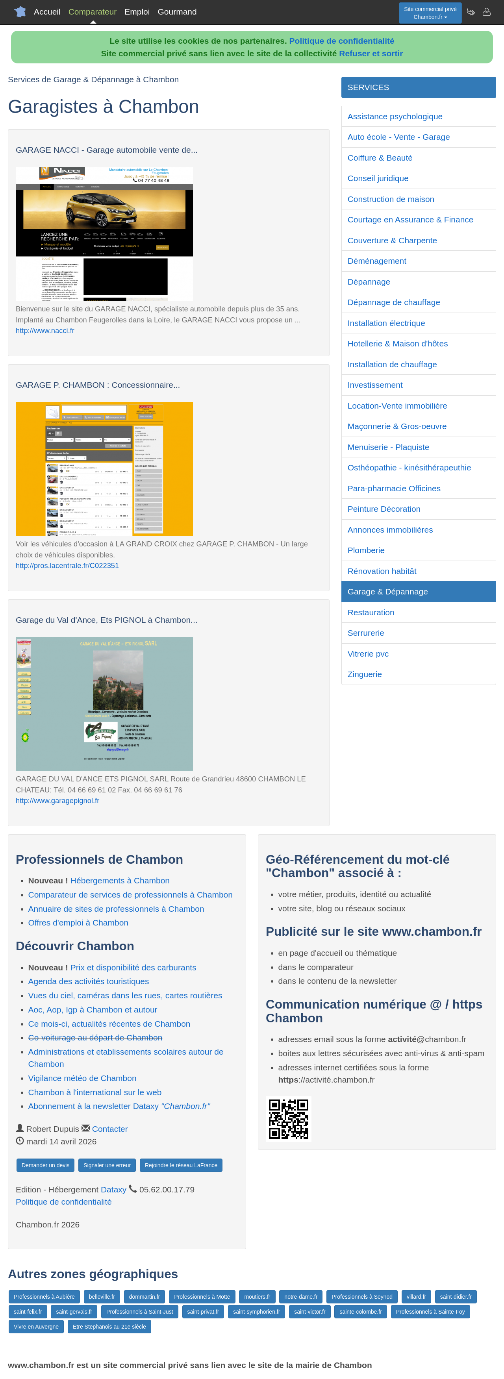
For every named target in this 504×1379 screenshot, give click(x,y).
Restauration (371, 612)
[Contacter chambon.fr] (486, 12)
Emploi (137, 11)
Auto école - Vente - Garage (399, 136)
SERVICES (368, 87)
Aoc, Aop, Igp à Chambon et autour (93, 1009)
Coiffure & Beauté (380, 157)
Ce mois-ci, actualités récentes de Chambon (109, 1023)
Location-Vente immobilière (397, 405)
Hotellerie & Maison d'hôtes (398, 343)
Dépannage (369, 281)
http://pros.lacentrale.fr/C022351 (67, 565)
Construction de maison (391, 199)
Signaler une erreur (107, 1165)
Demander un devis (45, 1165)
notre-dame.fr (300, 1297)
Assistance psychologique (395, 116)
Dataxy (113, 1189)
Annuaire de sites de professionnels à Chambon (116, 908)
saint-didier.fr (456, 1297)
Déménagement (377, 260)
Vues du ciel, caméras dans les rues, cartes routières (125, 995)
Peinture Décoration (384, 508)
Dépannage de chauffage (394, 302)
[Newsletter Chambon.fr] (470, 12)
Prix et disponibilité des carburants (133, 967)
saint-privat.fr (203, 1312)
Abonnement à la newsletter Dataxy (119, 1106)
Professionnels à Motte (202, 1297)
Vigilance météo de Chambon (82, 1078)
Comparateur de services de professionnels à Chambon (130, 894)
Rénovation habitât (382, 571)
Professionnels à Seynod (362, 1297)
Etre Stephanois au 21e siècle (109, 1326)
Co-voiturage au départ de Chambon (95, 1037)
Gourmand (177, 11)
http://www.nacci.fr (45, 330)
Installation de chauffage (392, 364)
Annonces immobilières (390, 529)
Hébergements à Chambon (120, 880)
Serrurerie (366, 632)
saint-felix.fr (28, 1312)
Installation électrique (386, 323)
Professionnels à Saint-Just (139, 1312)
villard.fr (416, 1297)
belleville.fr (102, 1297)
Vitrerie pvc (368, 653)
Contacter (110, 1128)
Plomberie (366, 550)
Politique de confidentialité (342, 40)
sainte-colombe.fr (360, 1312)
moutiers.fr (257, 1297)
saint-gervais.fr (74, 1312)
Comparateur (93, 11)
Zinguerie (365, 674)
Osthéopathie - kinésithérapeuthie (409, 467)
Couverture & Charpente (392, 240)
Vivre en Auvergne (36, 1326)
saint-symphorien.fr (256, 1312)
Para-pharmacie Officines (394, 488)
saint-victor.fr (309, 1312)
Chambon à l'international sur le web (95, 1092)
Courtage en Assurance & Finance (411, 219)
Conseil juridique (378, 178)
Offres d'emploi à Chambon (78, 922)
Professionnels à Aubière (44, 1297)
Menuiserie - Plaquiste (389, 447)
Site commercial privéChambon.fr (430, 13)
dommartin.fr (144, 1297)
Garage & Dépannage (388, 591)
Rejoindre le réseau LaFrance (181, 1165)
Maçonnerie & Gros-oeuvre (397, 426)
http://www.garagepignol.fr (57, 800)
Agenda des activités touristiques (88, 981)
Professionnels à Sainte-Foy (430, 1312)
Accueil (47, 11)
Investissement (375, 384)
